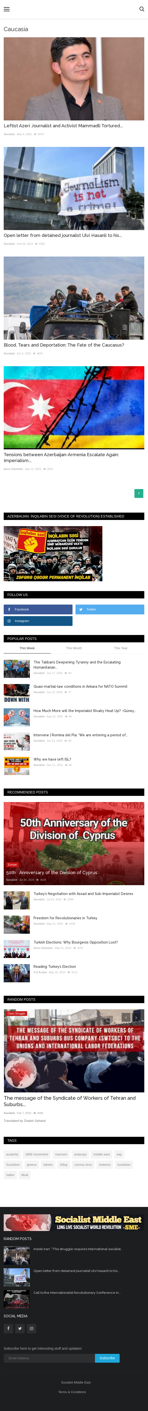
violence (105, 1164)
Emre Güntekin (13, 468)
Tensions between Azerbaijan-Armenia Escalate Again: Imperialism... (61, 457)
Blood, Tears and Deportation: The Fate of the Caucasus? (64, 345)
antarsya (80, 1154)
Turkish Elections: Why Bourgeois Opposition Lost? (76, 942)
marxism (61, 1154)
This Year (121, 648)
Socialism (13, 1164)
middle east (101, 1154)
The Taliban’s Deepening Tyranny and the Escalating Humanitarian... (77, 664)
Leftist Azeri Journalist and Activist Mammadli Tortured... (63, 125)
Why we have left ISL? (52, 759)
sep (119, 1154)
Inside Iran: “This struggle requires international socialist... (78, 1249)
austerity (12, 1154)
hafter (10, 1175)
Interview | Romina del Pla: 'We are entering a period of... (81, 735)
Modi (24, 1175)
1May (64, 1164)
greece (32, 1164)
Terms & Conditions (72, 1392)
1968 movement (36, 1154)
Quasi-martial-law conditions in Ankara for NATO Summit (81, 686)
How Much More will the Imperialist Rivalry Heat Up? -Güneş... (85, 711)
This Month (74, 648)
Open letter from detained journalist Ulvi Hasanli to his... (63, 235)
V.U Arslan (40, 972)
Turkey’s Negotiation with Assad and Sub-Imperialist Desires (83, 894)
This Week (27, 648)
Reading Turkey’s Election (55, 967)
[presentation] (126, 1017)
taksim (48, 1164)
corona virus (83, 1164)
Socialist (9, 134)
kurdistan (123, 1164)
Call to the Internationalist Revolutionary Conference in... (77, 1292)
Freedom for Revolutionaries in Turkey (65, 918)
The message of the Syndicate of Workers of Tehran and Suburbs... (70, 1101)
